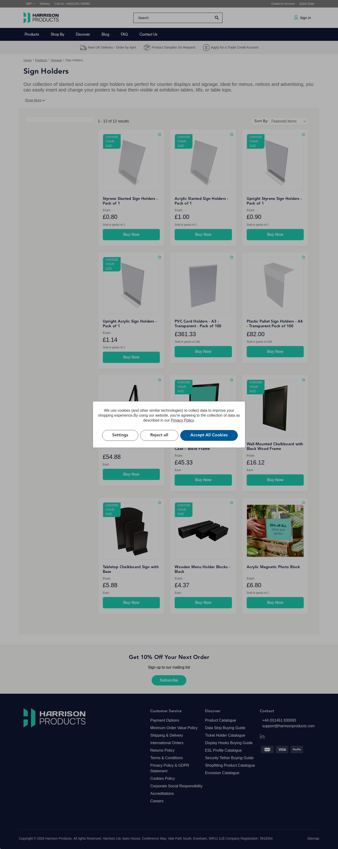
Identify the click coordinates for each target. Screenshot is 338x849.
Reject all (159, 435)
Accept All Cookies (209, 435)
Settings (120, 435)
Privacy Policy (182, 420)
